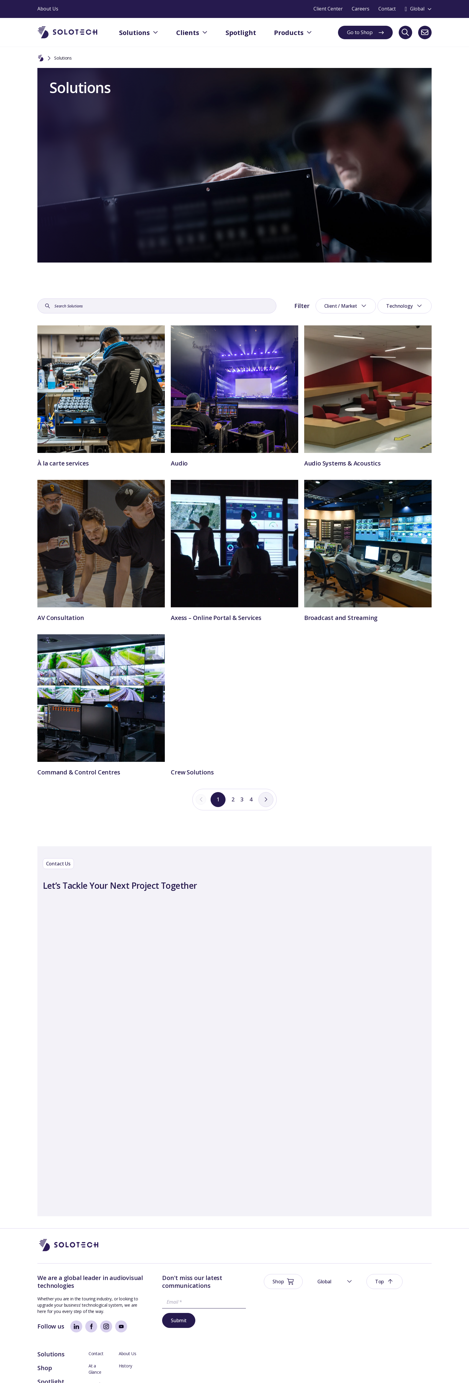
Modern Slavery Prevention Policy (180, 1369)
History (400, 1296)
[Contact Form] (234, 1057)
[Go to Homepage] (68, 1251)
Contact (351, 1283)
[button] (363, 1251)
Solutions (306, 1284)
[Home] (40, 58)
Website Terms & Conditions (64, 1369)
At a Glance (354, 1296)
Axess (349, 1332)
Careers (401, 1320)
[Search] (405, 32)
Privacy (105, 1369)
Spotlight (306, 1312)
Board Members (359, 1308)
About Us (402, 1283)
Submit (162, 1326)
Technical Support (361, 1320)
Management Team (413, 1308)
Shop (300, 1298)
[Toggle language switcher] (418, 9)
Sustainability (130, 1369)
